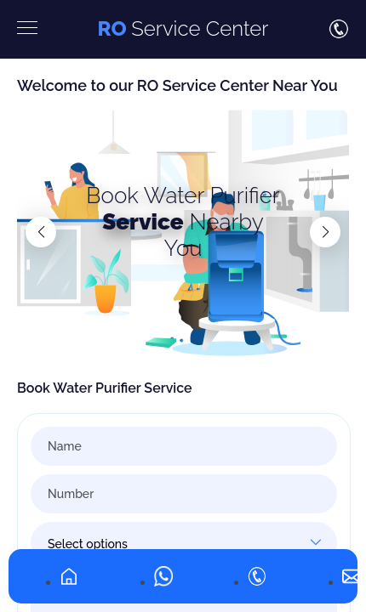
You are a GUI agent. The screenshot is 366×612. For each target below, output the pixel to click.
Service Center (182, 28)
